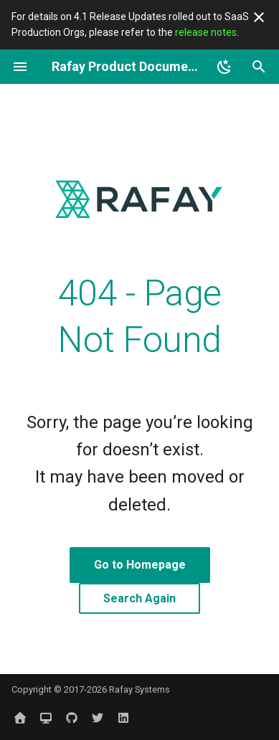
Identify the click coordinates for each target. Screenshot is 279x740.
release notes (206, 32)
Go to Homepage (140, 564)
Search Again (139, 598)
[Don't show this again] (259, 17)
